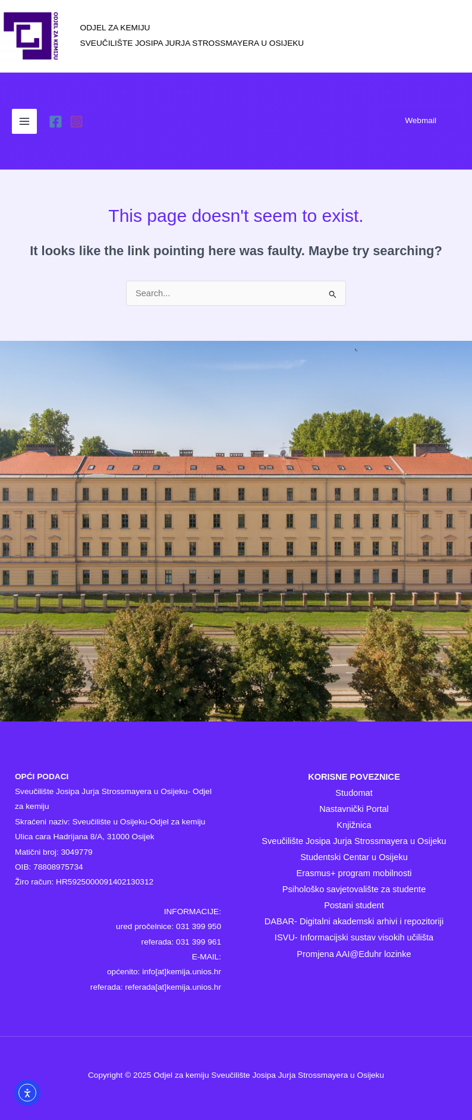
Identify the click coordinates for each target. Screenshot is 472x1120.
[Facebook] (55, 121)
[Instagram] (76, 121)
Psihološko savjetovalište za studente (354, 889)
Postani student (354, 905)
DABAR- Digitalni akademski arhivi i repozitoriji (354, 921)
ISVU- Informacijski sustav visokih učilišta (354, 937)
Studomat (353, 793)
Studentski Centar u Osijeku (354, 857)
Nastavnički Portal (354, 809)
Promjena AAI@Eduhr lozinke (354, 954)
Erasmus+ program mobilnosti (353, 873)
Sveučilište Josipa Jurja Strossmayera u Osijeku (354, 841)
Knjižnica (353, 825)
